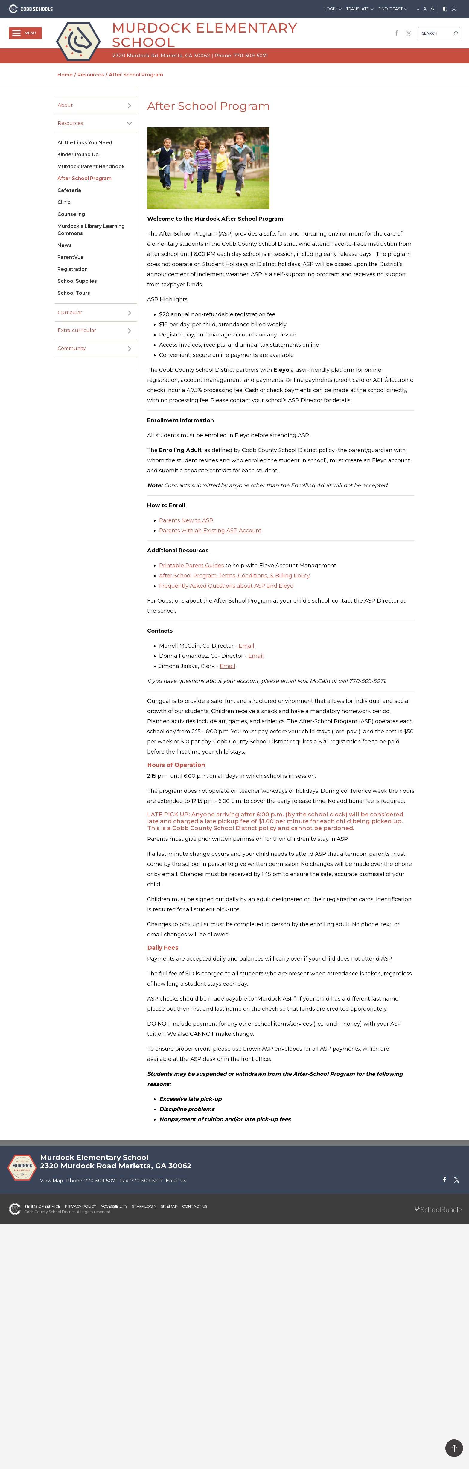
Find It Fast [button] (390, 8)
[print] (454, 9)
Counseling (71, 214)
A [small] (418, 9)
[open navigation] (25, 33)
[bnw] (445, 9)
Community (72, 348)
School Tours (73, 293)
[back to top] (454, 1448)
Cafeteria (69, 190)
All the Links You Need (84, 142)
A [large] (432, 8)
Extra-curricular (77, 330)
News (64, 245)
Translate (357, 8)
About (65, 105)
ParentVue (70, 257)
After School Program (84, 178)
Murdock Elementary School (205, 34)
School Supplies (77, 281)
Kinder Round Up (78, 154)
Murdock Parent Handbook (91, 166)
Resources (70, 123)
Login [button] (330, 8)
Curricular (70, 312)
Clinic (64, 202)
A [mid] (425, 9)
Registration (72, 269)
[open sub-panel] (129, 105)
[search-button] (455, 34)
